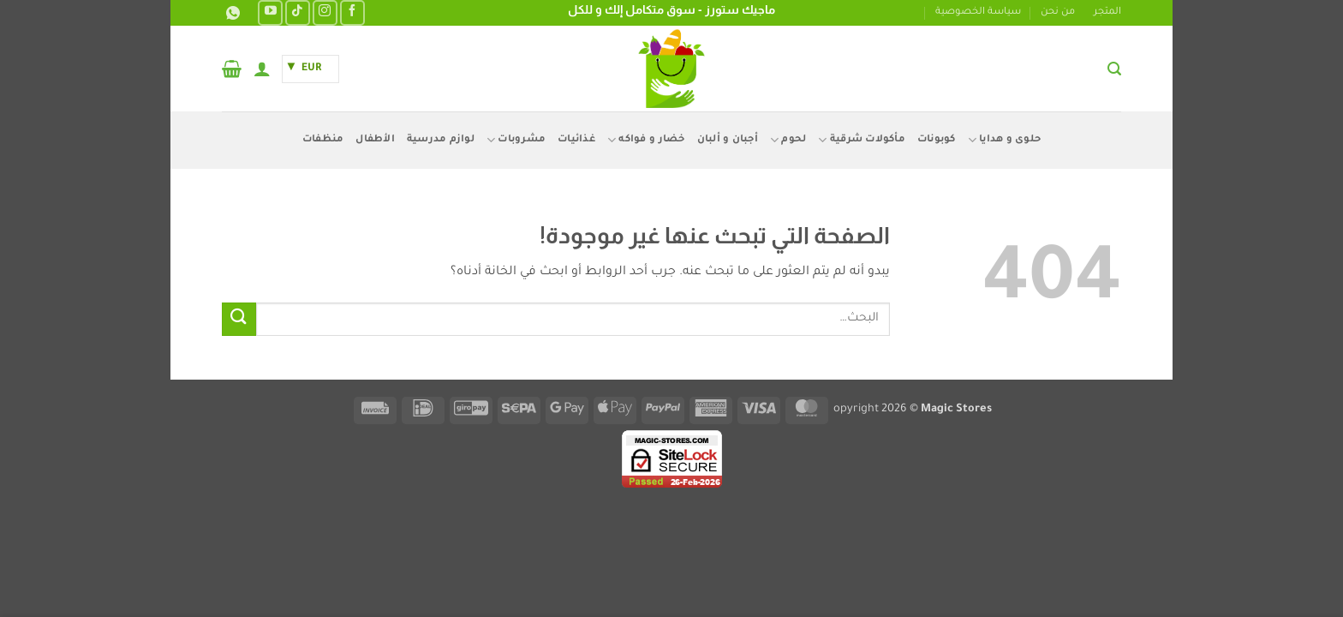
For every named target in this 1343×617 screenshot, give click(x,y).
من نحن (1058, 12)
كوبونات (936, 140)
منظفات (323, 140)
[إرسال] (239, 319)
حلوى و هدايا (1005, 140)
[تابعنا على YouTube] (270, 12)
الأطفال (375, 140)
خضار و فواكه (646, 140)
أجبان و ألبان (727, 140)
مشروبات (516, 140)
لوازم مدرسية (441, 140)
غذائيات (576, 140)
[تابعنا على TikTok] (297, 12)
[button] (1114, 69)
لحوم (788, 140)
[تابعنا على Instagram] (325, 12)
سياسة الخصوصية (978, 12)
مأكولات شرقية (861, 140)
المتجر (1107, 12)
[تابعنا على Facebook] (352, 12)
